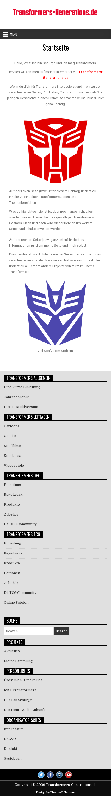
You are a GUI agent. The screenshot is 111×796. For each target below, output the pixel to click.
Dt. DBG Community (20, 524)
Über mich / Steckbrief (23, 680)
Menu (13, 34)
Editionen (12, 573)
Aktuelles (12, 651)
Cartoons (11, 426)
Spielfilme (12, 446)
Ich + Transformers (20, 690)
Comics (10, 436)
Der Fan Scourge (18, 700)
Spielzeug (12, 456)
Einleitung (12, 485)
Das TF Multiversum (21, 407)
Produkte (12, 504)
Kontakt (10, 749)
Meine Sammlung (18, 661)
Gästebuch (12, 759)
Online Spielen (16, 603)
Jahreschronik (16, 397)
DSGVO (10, 739)
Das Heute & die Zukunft (24, 710)
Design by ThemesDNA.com (55, 792)
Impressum (13, 729)
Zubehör (11, 514)
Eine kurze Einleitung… (23, 387)
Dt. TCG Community (20, 593)
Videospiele (14, 466)
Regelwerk (13, 494)
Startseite (55, 47)
